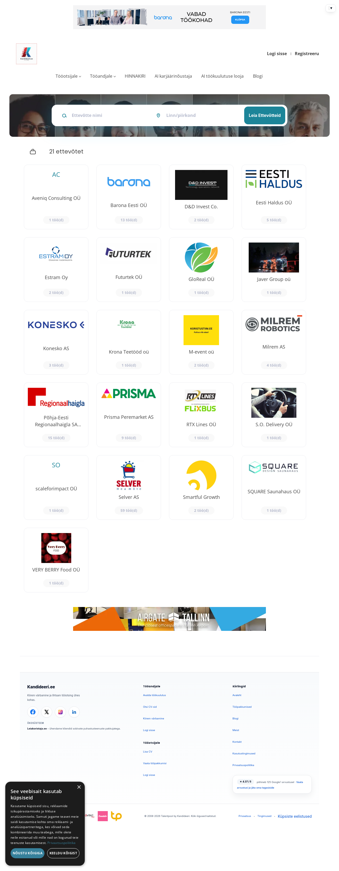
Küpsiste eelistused (295, 816)
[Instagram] (60, 712)
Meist (236, 730)
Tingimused (264, 816)
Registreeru (307, 53)
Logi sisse (277, 53)
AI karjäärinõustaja (173, 76)
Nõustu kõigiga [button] (28, 853)
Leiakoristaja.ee (37, 728)
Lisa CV (147, 751)
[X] (46, 712)
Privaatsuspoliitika (243, 765)
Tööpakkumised (242, 706)
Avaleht (237, 695)
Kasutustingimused (244, 753)
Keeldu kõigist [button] (63, 853)
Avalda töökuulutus (154, 695)
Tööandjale (101, 76)
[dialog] (45, 824)
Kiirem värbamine (153, 718)
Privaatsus (245, 816)
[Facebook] (32, 712)
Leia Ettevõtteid (265, 115)
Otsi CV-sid (150, 706)
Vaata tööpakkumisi (154, 763)
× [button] (79, 787)
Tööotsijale (67, 76)
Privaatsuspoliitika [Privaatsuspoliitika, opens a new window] (61, 843)
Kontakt (237, 741)
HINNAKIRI (135, 76)
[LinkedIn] (74, 712)
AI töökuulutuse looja (222, 76)
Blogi (258, 76)
